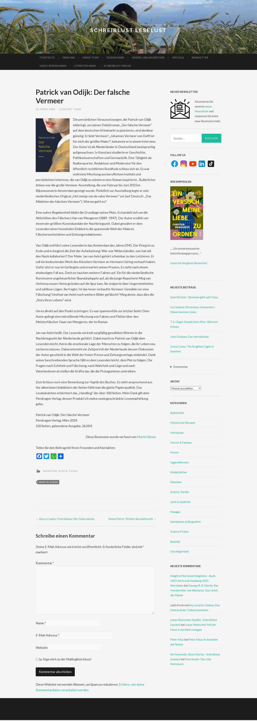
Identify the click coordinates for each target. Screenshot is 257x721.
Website (42, 648)
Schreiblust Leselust (128, 30)
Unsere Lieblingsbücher (148, 57)
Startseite (47, 57)
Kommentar (45, 563)
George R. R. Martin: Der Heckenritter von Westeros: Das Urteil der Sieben (194, 590)
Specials (178, 57)
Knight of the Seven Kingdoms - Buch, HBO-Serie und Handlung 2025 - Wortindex (193, 580)
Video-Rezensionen (53, 65)
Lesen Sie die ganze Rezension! (188, 263)
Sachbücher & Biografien (185, 521)
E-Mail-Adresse (47, 636)
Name (41, 624)
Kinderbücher (178, 472)
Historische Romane (182, 422)
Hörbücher (177, 432)
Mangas (175, 511)
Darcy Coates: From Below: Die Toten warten (65, 518)
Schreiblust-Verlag (117, 65)
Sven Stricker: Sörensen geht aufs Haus (194, 297)
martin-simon (48, 482)
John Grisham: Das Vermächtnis (189, 336)
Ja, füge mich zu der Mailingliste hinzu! (64, 660)
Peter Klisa (177, 639)
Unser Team (91, 57)
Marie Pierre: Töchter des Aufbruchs (132, 518)
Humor (174, 452)
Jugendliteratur (179, 462)
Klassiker (176, 482)
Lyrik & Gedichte (180, 501)
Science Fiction (179, 531)
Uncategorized (179, 551)
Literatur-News (85, 65)
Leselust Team (70, 109)
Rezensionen (115, 57)
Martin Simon (146, 437)
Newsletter (200, 57)
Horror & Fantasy (181, 442)
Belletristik (50, 470)
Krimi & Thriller (68, 470)
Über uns (69, 57)
